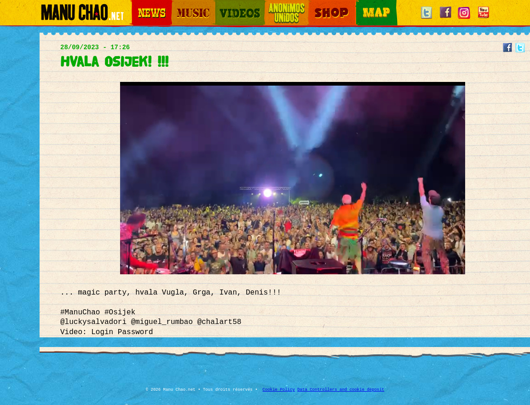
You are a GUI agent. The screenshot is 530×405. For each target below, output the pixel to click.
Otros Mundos (281, 4)
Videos (223, 4)
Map (361, 4)
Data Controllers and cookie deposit (340, 390)
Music (178, 4)
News (138, 4)
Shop (314, 4)
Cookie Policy (279, 390)
